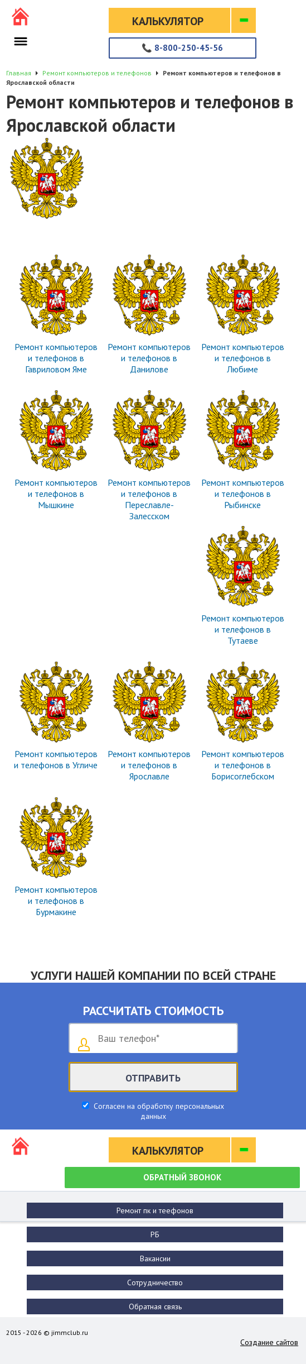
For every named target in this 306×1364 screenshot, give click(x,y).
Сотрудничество (155, 1282)
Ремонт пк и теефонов (154, 1210)
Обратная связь (155, 1306)
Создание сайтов (269, 1342)
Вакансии (155, 1258)
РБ (154, 1234)
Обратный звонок (182, 1177)
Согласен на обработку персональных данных (157, 1111)
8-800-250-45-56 (182, 47)
